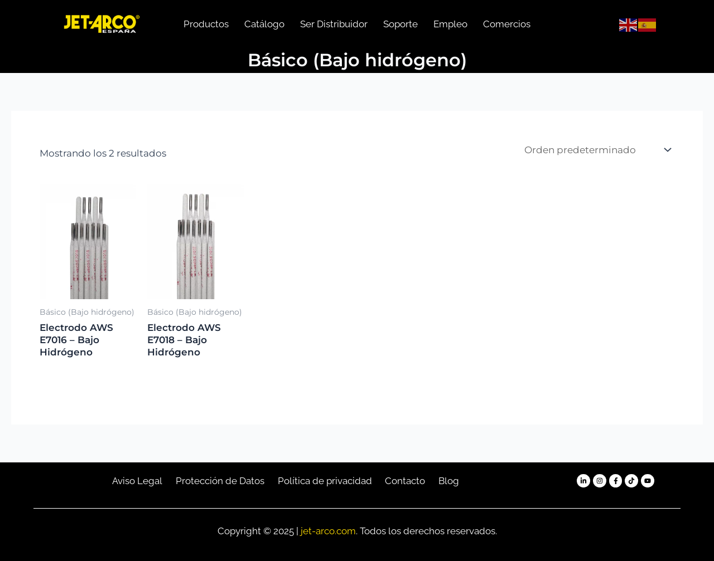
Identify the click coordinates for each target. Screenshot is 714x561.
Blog (448, 480)
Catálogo (264, 24)
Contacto (405, 480)
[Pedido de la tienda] (596, 149)
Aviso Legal (137, 480)
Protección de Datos (220, 480)
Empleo (450, 24)
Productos (206, 24)
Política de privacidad (325, 480)
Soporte (400, 24)
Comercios (506, 24)
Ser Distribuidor (334, 24)
